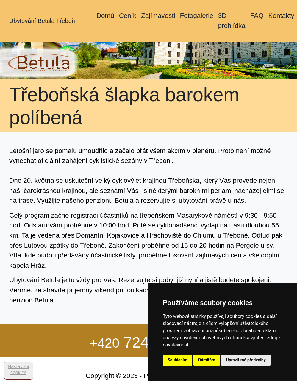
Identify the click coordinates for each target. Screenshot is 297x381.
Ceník (128, 15)
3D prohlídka (232, 20)
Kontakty (281, 15)
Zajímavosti (158, 15)
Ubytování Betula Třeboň (42, 21)
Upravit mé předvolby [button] (245, 359)
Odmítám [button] (206, 359)
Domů (105, 15)
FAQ (257, 15)
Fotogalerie (196, 15)
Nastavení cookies (18, 369)
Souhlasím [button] (177, 359)
